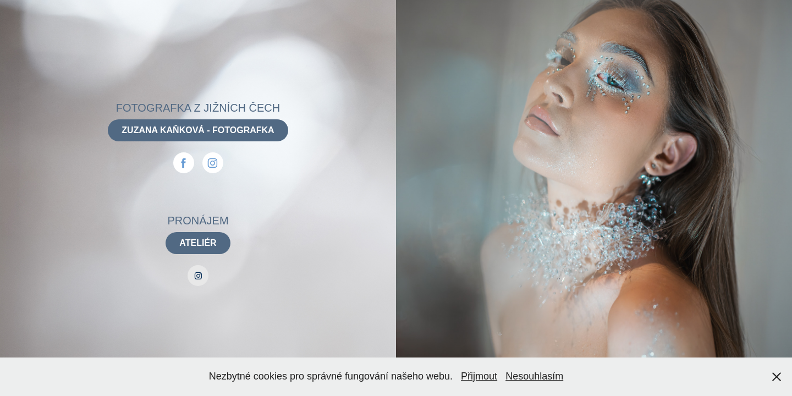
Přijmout (479, 376)
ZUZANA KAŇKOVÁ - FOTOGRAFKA (198, 130)
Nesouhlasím (534, 376)
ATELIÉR (197, 243)
